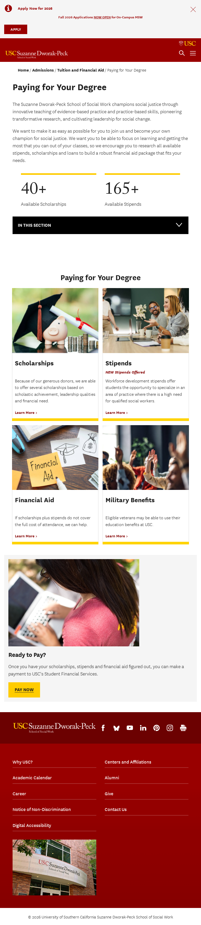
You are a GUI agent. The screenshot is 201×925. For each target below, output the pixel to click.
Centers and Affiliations (128, 762)
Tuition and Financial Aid (80, 70)
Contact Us (116, 809)
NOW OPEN (102, 17)
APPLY (15, 29)
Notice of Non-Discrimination (42, 809)
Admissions (43, 70)
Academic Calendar (32, 777)
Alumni (112, 777)
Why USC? (22, 762)
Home (23, 70)
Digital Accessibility (32, 825)
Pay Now (24, 689)
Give (109, 793)
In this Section (100, 225)
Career (19, 793)
